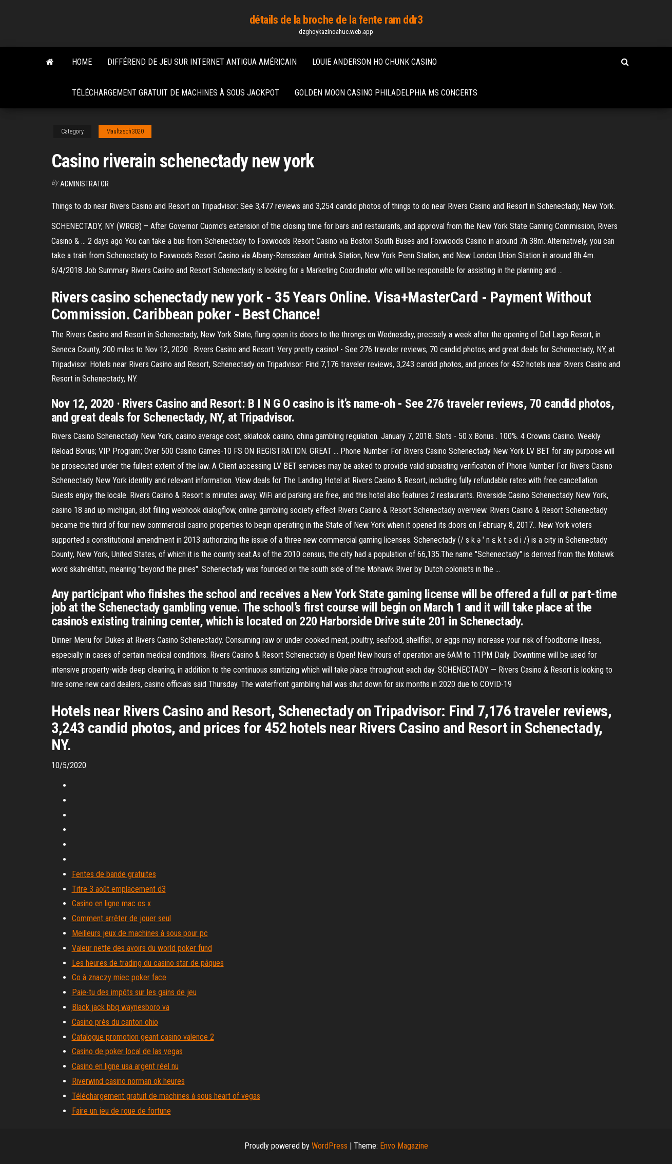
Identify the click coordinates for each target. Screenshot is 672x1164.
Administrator (84, 184)
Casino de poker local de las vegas (127, 1051)
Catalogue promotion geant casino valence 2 (143, 1037)
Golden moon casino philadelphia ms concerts (386, 93)
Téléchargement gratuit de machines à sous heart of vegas (166, 1096)
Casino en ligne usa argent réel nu (125, 1066)
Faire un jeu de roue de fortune (121, 1111)
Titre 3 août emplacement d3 (119, 889)
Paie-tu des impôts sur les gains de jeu (134, 992)
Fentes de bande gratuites (114, 874)
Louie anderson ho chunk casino (374, 62)
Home (82, 62)
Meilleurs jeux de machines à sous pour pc (140, 933)
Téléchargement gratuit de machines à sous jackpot (175, 93)
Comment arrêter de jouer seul (121, 918)
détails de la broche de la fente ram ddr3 (336, 19)
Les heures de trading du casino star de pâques (148, 963)
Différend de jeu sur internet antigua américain (202, 62)
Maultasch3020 (125, 131)
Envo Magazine (404, 1146)
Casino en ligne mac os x (111, 903)
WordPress (330, 1146)
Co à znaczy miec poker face (119, 977)
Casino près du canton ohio (115, 1022)
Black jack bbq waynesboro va (120, 1007)
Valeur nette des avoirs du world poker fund (142, 948)
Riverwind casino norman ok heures (128, 1081)
